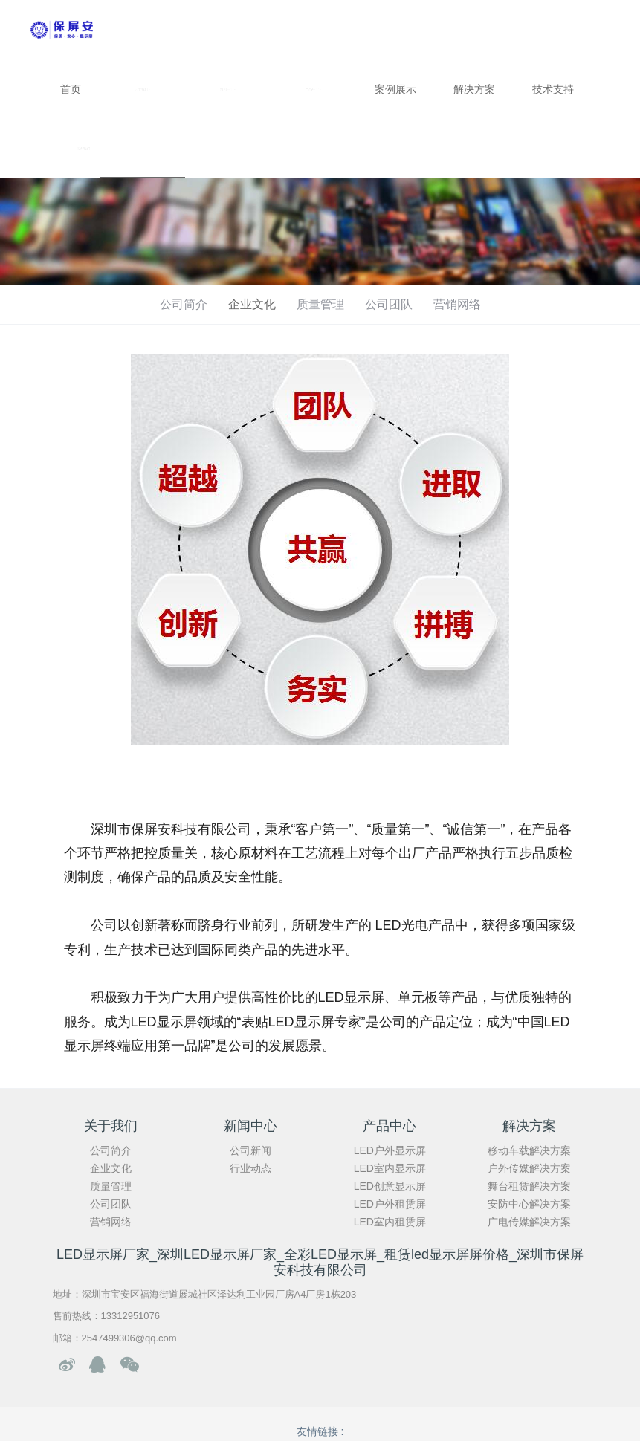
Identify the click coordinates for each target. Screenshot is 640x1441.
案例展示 (395, 89)
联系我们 (84, 148)
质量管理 (320, 304)
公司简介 (183, 304)
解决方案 (474, 89)
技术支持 (553, 89)
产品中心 (313, 89)
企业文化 (252, 304)
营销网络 (457, 304)
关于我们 (142, 89)
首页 (70, 89)
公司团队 (389, 304)
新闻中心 (228, 89)
